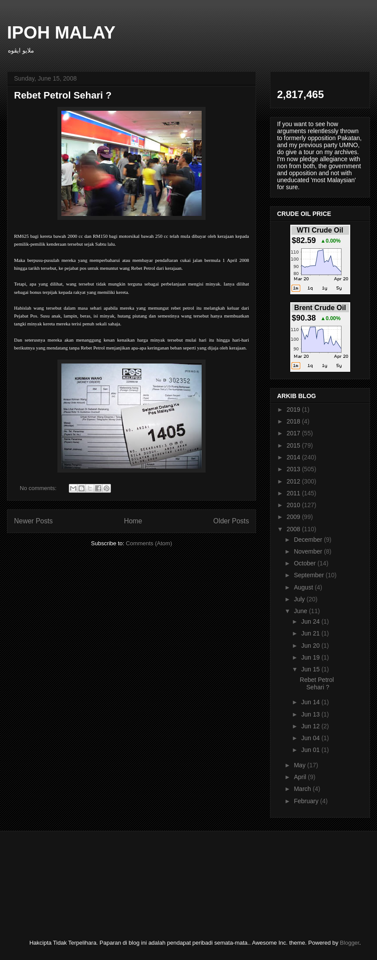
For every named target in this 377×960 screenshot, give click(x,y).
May (300, 765)
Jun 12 (311, 726)
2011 (294, 493)
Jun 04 (311, 737)
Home (133, 521)
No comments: (39, 488)
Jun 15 (311, 669)
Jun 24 (311, 621)
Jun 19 (311, 657)
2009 (294, 516)
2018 (294, 421)
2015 (294, 445)
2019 (294, 409)
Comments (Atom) (149, 543)
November (309, 551)
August (304, 587)
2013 (294, 469)
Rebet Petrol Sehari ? (63, 95)
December (309, 539)
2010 (294, 504)
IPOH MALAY (61, 32)
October (305, 563)
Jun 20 (311, 645)
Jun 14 (311, 702)
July (300, 599)
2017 (294, 433)
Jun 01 (311, 749)
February (307, 801)
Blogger (349, 942)
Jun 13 (311, 714)
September (309, 575)
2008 (294, 529)
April (301, 776)
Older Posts (231, 521)
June (301, 610)
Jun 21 (311, 633)
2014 (294, 457)
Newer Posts (33, 521)
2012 (294, 481)
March (303, 788)
